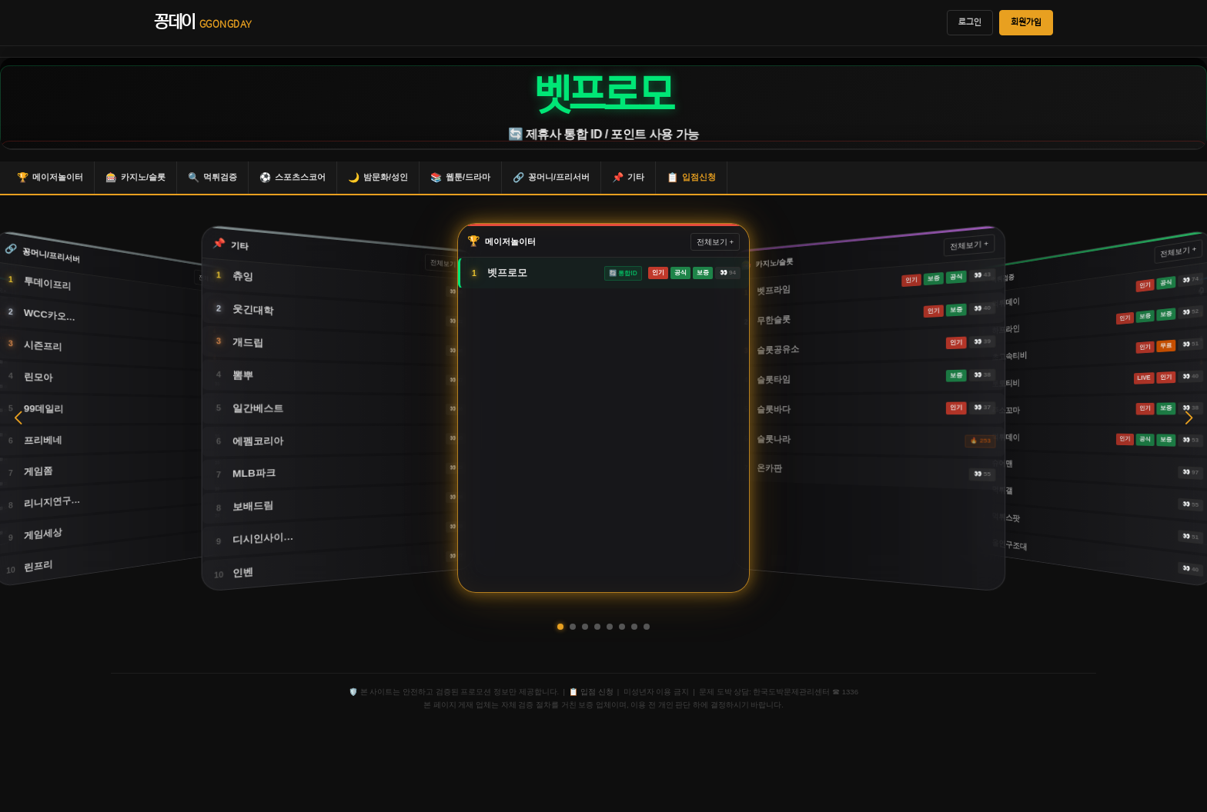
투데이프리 (47, 283)
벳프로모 (507, 272)
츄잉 (242, 276)
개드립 (247, 342)
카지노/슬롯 (135, 177)
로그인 (969, 22)
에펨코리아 (257, 441)
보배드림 (252, 506)
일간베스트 (257, 408)
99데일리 (43, 408)
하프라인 (1006, 329)
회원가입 (1026, 22)
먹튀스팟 (1006, 517)
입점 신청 (597, 691)
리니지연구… (52, 501)
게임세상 (43, 534)
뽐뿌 (242, 375)
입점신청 (691, 177)
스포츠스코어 (292, 177)
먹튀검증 (212, 177)
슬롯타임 (774, 379)
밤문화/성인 (378, 177)
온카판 (769, 468)
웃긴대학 (252, 310)
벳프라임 (774, 290)
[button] (560, 627)
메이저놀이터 (50, 177)
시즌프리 (43, 345)
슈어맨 (1002, 463)
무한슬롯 (774, 320)
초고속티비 (1010, 356)
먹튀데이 (1006, 302)
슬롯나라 (774, 439)
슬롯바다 (774, 409)
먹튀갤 (1002, 490)
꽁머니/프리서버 (551, 177)
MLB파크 (254, 474)
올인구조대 (1010, 545)
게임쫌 (38, 472)
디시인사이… (262, 538)
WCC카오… (49, 314)
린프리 (38, 566)
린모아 (38, 377)
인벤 (242, 573)
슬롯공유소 (778, 349)
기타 (628, 177)
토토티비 (1006, 383)
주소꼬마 (1006, 409)
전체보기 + (445, 264)
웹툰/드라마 (460, 177)
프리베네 (43, 440)
